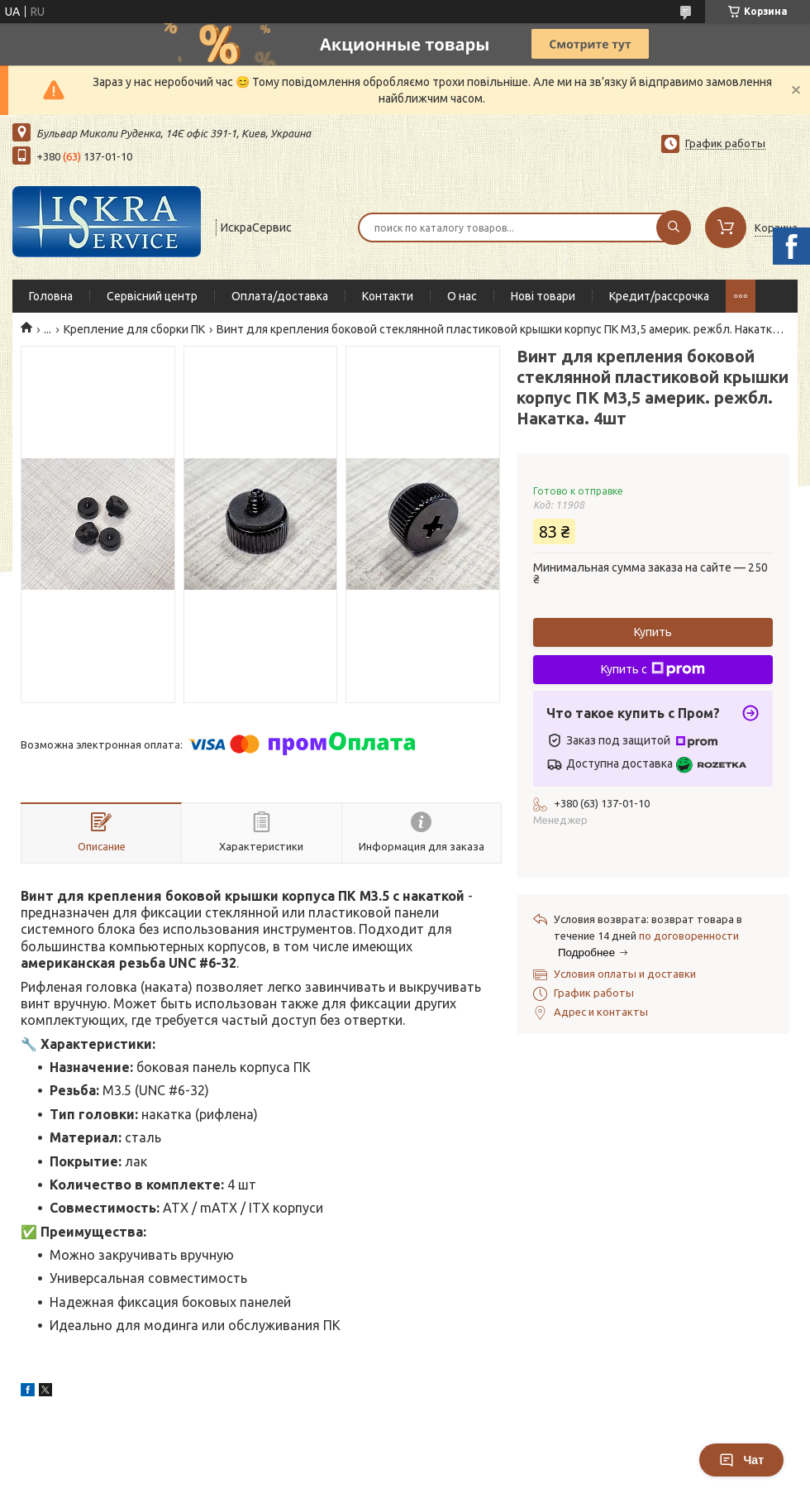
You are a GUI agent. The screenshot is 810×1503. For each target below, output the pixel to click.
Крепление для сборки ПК (134, 329)
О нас (462, 296)
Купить (653, 632)
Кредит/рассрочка (659, 296)
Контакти (387, 296)
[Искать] (673, 227)
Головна (51, 296)
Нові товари (543, 296)
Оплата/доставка (279, 296)
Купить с (653, 669)
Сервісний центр (152, 296)
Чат (741, 1460)
